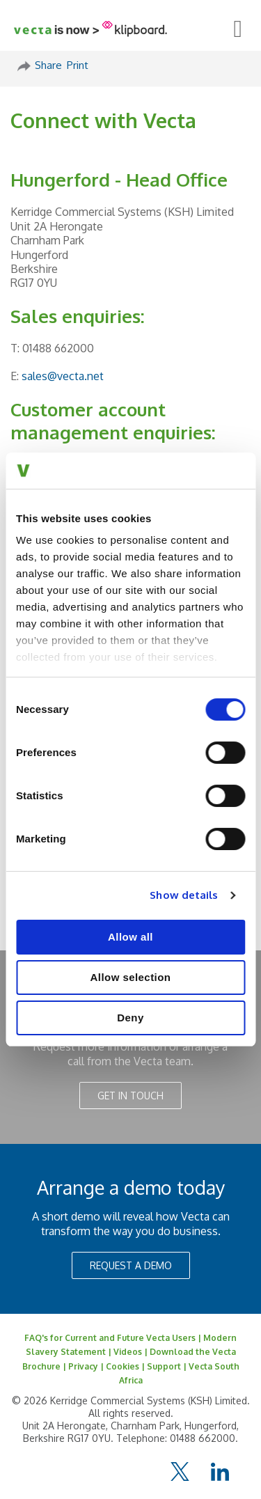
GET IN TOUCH (130, 1095)
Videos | (131, 1352)
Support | (168, 1366)
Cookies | (126, 1366)
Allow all (130, 937)
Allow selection (130, 977)
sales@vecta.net (63, 376)
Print (77, 65)
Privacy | (87, 1366)
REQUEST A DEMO (131, 1265)
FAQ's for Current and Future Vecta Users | (113, 1338)
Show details (184, 895)
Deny (130, 1017)
